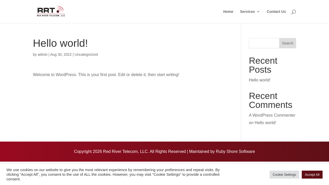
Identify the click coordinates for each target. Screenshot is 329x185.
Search (287, 43)
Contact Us (276, 12)
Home (228, 12)
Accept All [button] (312, 175)
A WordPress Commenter (272, 115)
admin (43, 54)
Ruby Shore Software (235, 151)
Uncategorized (86, 54)
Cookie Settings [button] (284, 175)
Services (247, 12)
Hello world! (259, 80)
